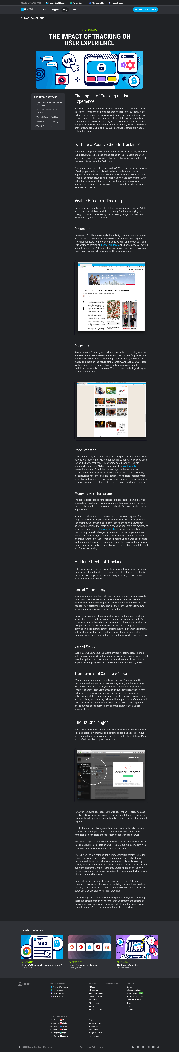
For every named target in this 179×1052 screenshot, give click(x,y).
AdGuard (92, 987)
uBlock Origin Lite (95, 1009)
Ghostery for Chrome (59, 1020)
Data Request (94, 1029)
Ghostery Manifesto (134, 990)
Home (45, 9)
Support (55, 9)
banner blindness (110, 245)
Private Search (77, 3)
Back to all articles (33, 17)
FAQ (90, 1020)
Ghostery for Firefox (58, 1023)
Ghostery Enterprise (134, 1000)
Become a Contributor (145, 9)
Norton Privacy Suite (96, 996)
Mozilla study (129, 466)
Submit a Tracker (95, 1026)
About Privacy (94, 1036)
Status (129, 987)
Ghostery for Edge (58, 1033)
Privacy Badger (94, 1003)
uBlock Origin (93, 1006)
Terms (82, 1047)
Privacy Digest (115, 3)
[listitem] (42, 952)
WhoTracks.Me (96, 3)
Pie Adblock (93, 1000)
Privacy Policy (91, 1047)
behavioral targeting (107, 529)
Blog (65, 9)
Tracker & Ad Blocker (55, 3)
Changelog (131, 1009)
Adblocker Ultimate (96, 993)
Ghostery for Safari (58, 1026)
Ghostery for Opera (58, 1029)
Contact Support (95, 1023)
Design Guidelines (95, 1033)
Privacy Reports (135, 993)
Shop (73, 9)
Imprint (100, 1047)
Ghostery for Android (59, 1036)
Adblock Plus (93, 990)
